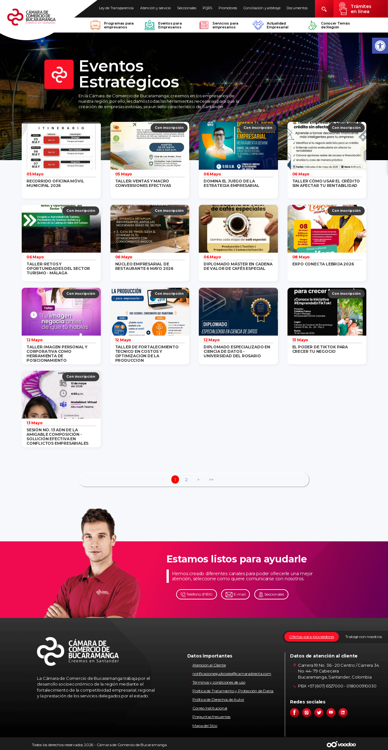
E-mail (235, 594)
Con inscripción (169, 128)
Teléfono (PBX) (197, 594)
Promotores (228, 8)
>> (211, 479)
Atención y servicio (155, 8)
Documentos (297, 8)
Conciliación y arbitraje (261, 8)
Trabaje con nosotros (363, 636)
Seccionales (186, 8)
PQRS (207, 8)
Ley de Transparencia (116, 8)
